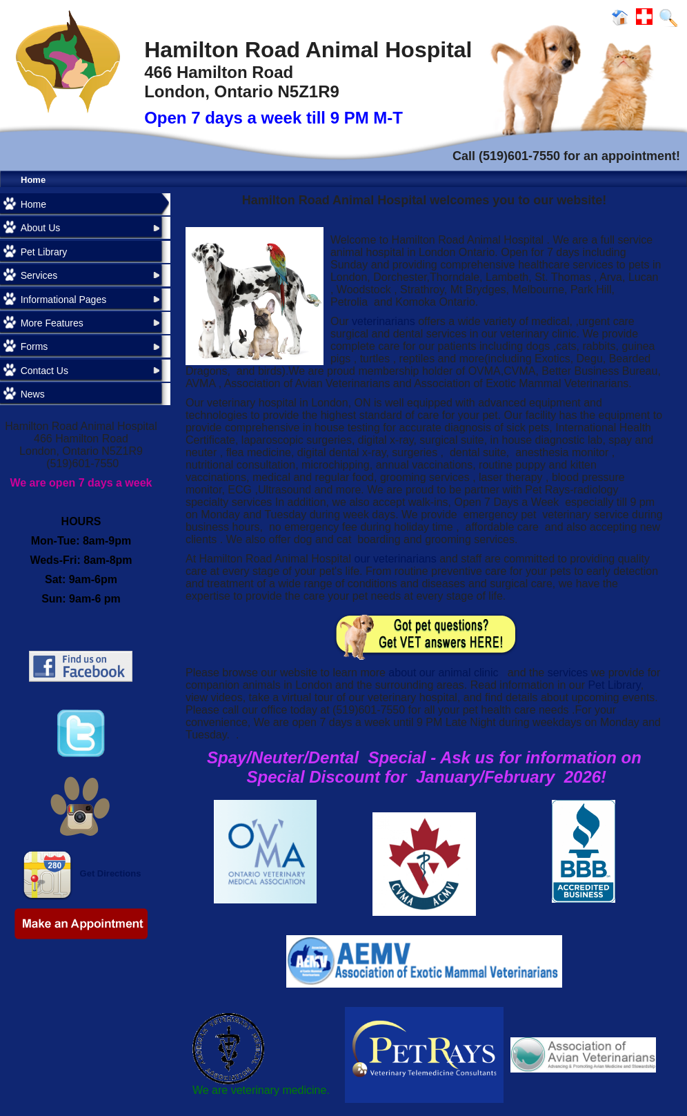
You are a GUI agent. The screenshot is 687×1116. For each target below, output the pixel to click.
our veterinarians (396, 559)
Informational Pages (64, 299)
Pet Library (44, 251)
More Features (52, 323)
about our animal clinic (444, 672)
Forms (34, 346)
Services (39, 275)
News (33, 394)
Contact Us (44, 370)
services (569, 672)
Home (33, 180)
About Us (41, 227)
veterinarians (383, 321)
